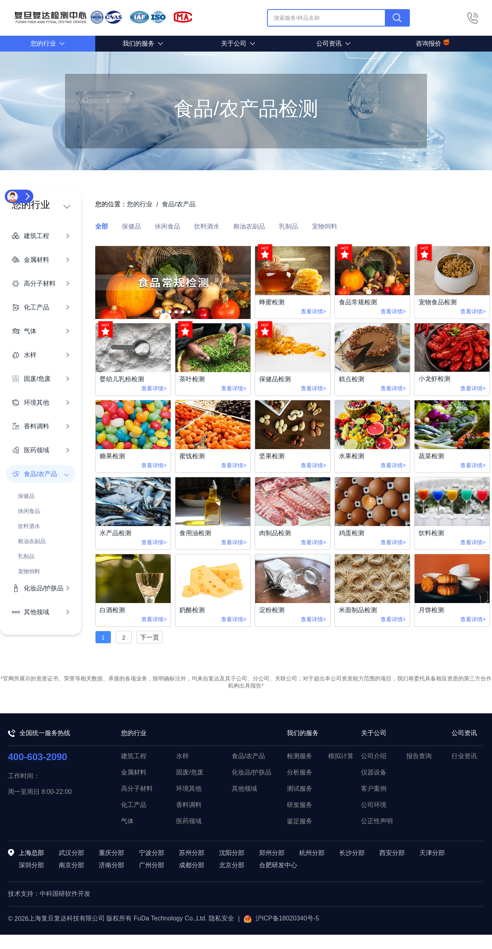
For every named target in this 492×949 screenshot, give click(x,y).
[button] (157, 311)
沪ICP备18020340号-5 (281, 919)
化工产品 (133, 804)
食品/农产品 (248, 756)
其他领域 (244, 788)
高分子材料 (137, 788)
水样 (182, 756)
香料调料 (189, 804)
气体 (127, 821)
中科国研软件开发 (65, 893)
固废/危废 (189, 772)
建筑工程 (133, 756)
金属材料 (133, 772)
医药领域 (189, 821)
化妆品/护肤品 (251, 772)
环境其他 (189, 788)
